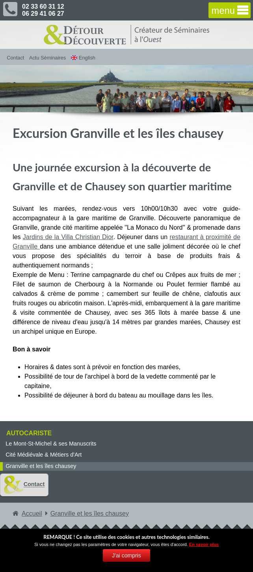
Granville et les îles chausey (41, 466)
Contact (15, 58)
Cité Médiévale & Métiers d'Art (44, 454)
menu (223, 11)
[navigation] (229, 10)
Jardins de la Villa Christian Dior (68, 237)
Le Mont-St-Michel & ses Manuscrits (51, 443)
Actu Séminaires (47, 58)
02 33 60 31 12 (43, 6)
